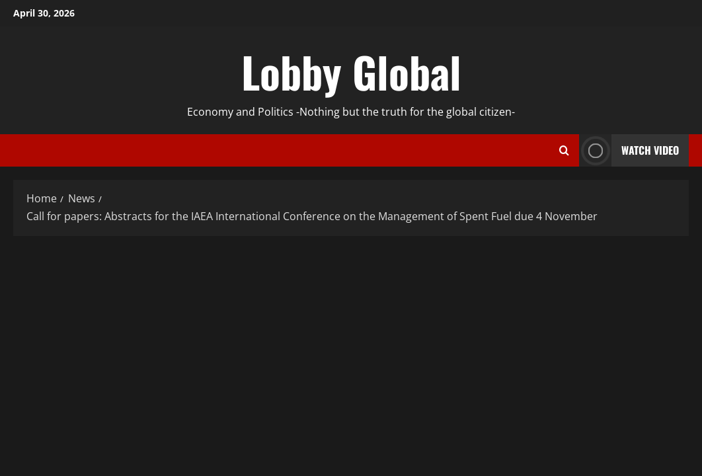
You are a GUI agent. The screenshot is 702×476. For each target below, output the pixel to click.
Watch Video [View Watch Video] (629, 150)
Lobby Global (351, 71)
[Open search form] (564, 150)
